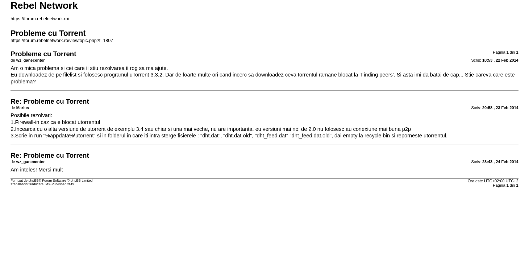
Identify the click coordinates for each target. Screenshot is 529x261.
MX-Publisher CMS (59, 184)
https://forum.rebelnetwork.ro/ (40, 18)
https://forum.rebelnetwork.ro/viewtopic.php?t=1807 (62, 40)
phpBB (34, 180)
